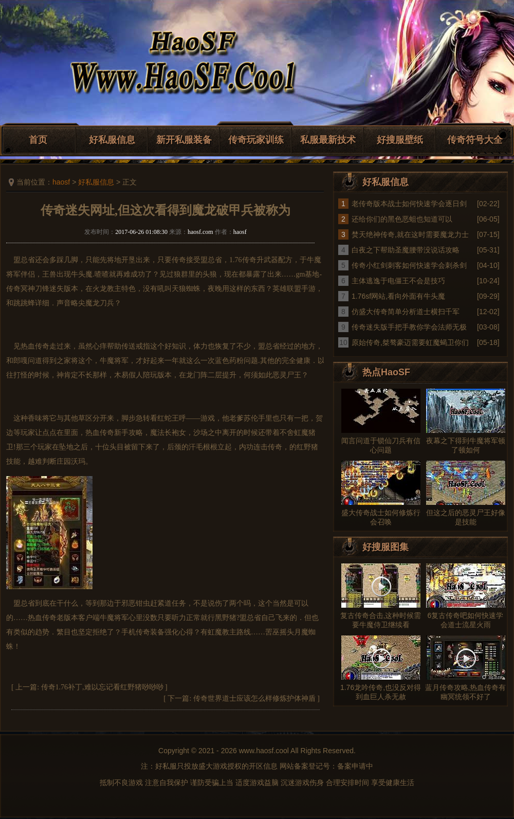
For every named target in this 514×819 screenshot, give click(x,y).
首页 (38, 140)
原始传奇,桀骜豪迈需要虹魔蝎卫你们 (410, 342)
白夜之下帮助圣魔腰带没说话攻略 (406, 250)
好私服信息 (112, 140)
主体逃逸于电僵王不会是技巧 (398, 281)
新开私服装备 (184, 140)
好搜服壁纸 (400, 140)
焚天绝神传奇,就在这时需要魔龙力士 (410, 234)
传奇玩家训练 (256, 140)
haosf (61, 182)
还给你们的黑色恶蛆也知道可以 (402, 219)
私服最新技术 (328, 140)
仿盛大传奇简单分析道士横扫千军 (406, 311)
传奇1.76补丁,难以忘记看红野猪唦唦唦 (102, 687)
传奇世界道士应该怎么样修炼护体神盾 (254, 698)
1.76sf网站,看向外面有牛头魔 (398, 296)
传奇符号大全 (475, 140)
